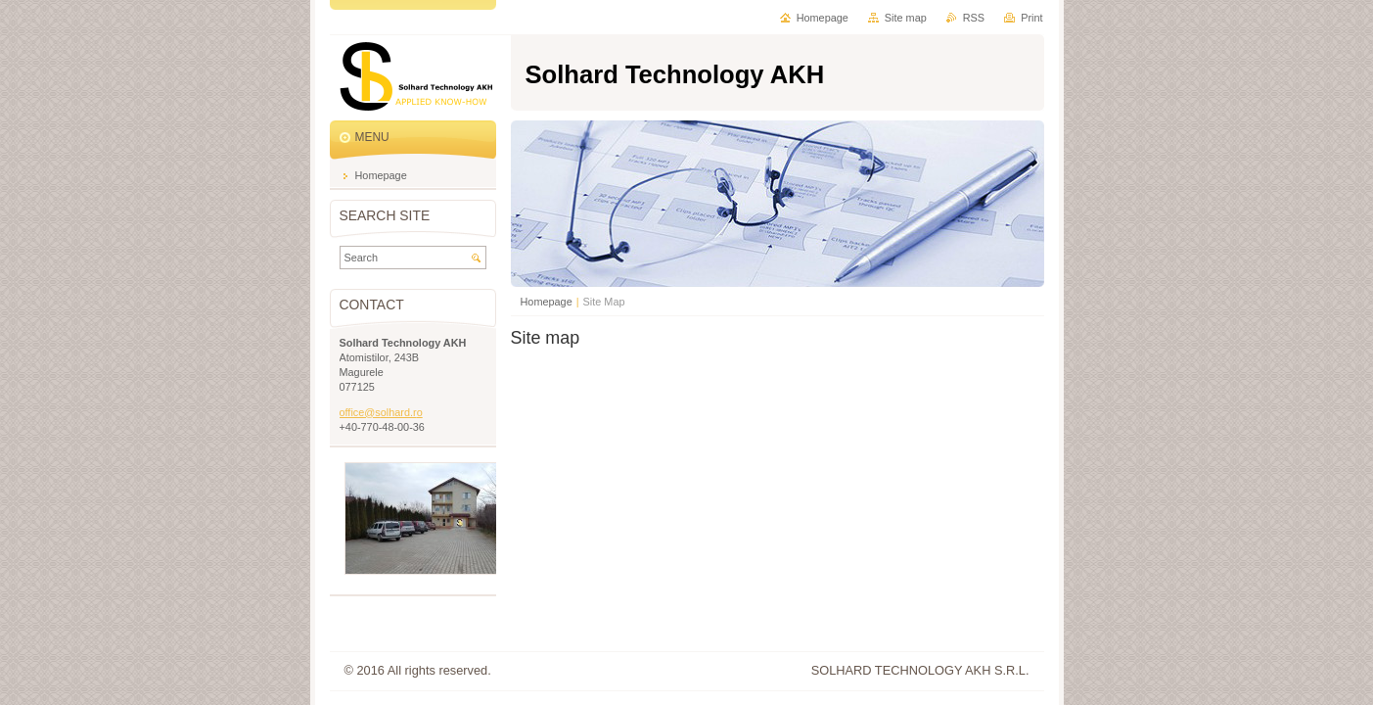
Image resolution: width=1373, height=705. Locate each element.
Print (1031, 18)
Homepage (546, 301)
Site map (906, 18)
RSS (973, 18)
